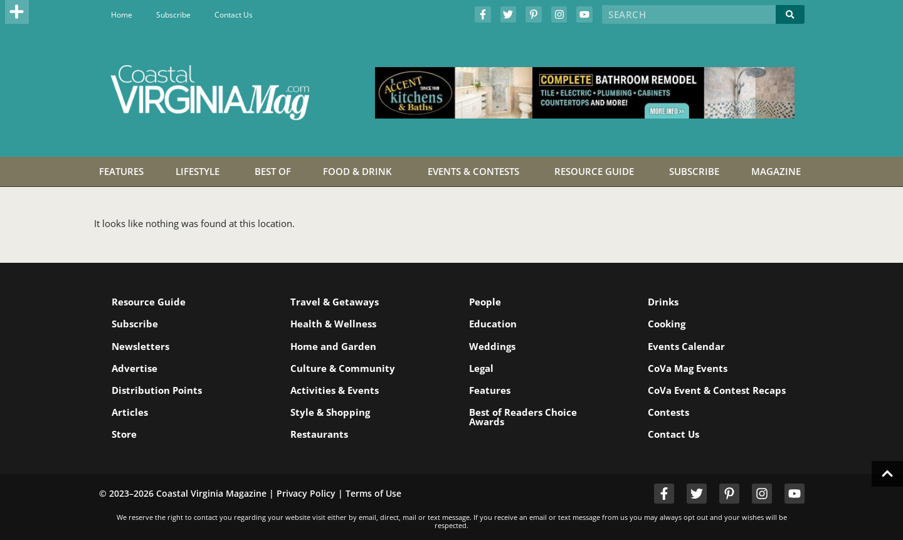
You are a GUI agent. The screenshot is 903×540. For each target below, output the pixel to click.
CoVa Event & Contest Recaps (717, 390)
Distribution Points (157, 390)
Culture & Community (342, 368)
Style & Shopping (330, 412)
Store (124, 434)
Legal (481, 368)
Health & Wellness (333, 323)
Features (489, 390)
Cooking (666, 323)
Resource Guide (149, 301)
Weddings (492, 346)
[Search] (790, 14)
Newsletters (140, 346)
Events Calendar (686, 346)
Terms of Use (373, 493)
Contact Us (233, 14)
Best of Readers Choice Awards (523, 417)
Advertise (134, 368)
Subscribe (173, 14)
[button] (17, 12)
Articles (130, 412)
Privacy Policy (306, 493)
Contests (668, 412)
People (485, 301)
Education (493, 323)
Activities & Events (334, 390)
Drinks (663, 301)
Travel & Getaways (334, 301)
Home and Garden (333, 346)
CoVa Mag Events (687, 368)
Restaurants (319, 434)
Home (121, 14)
